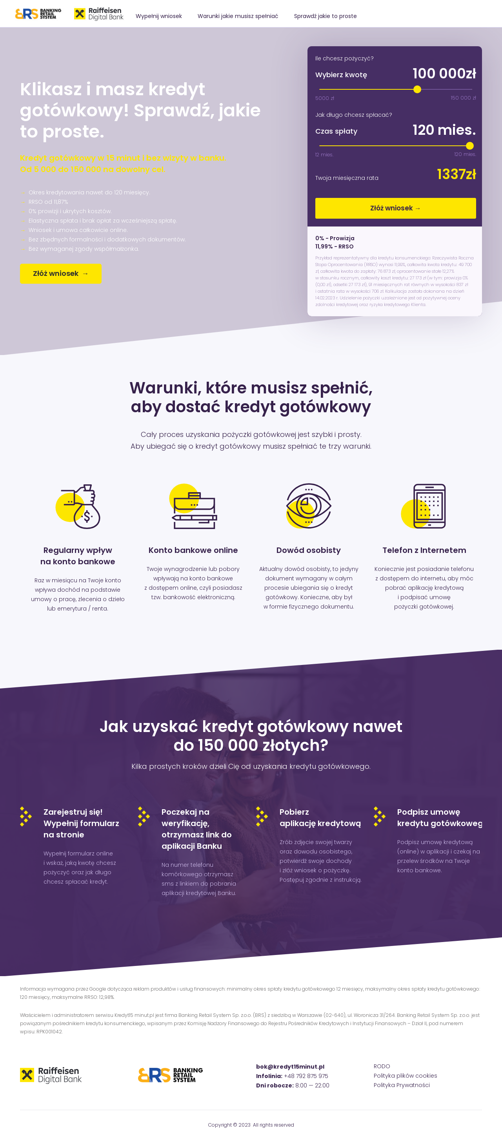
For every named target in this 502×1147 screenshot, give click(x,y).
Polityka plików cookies (405, 1076)
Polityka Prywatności (402, 1085)
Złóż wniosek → (395, 208)
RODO (382, 1066)
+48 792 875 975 (306, 1076)
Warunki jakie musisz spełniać (238, 16)
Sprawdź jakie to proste (325, 16)
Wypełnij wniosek (159, 16)
